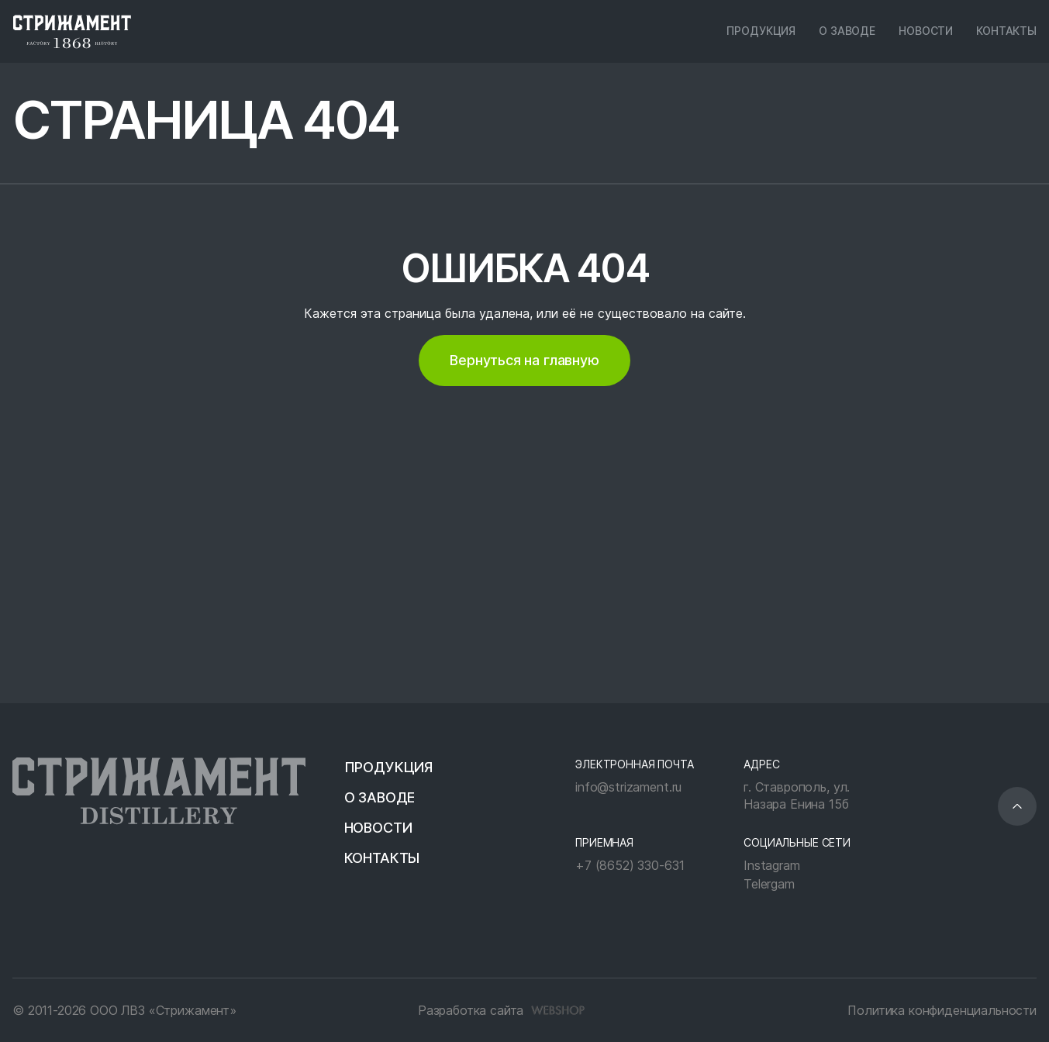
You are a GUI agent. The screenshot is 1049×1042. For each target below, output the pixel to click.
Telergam (769, 884)
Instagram (772, 865)
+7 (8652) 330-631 (629, 865)
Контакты (1006, 30)
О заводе (847, 30)
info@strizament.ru (628, 787)
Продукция (760, 30)
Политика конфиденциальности (942, 1010)
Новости (926, 30)
